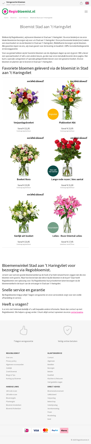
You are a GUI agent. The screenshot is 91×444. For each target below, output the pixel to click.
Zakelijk (9, 368)
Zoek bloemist (11, 371)
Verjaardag (52, 398)
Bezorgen (51, 368)
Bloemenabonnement (56, 391)
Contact (51, 357)
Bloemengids (11, 398)
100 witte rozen (11, 394)
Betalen (50, 371)
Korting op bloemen (13, 378)
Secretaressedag (53, 408)
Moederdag (52, 415)
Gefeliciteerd (52, 394)
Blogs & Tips (10, 375)
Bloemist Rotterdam (13, 408)
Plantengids (10, 401)
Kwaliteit (51, 375)
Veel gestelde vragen (55, 382)
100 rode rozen (11, 391)
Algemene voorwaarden (15, 364)
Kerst (49, 419)
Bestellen (51, 364)
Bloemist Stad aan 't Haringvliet (41, 18)
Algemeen (51, 361)
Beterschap (52, 401)
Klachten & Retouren (55, 378)
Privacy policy (11, 361)
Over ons (9, 357)
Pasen (50, 412)
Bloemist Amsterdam (13, 405)
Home (6, 18)
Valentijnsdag (52, 405)
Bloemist (13, 18)
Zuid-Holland (23, 18)
